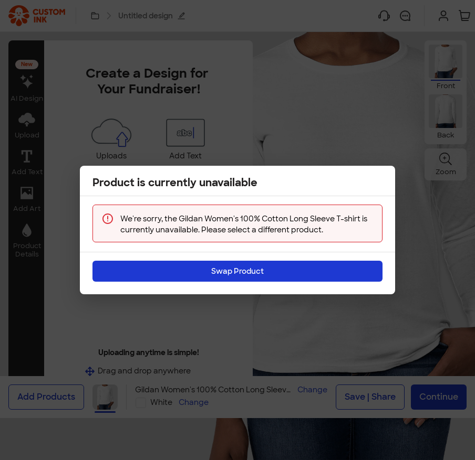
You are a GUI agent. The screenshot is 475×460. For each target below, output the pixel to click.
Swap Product (237, 263)
